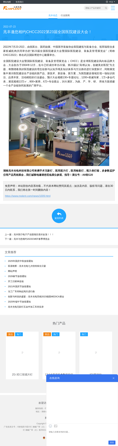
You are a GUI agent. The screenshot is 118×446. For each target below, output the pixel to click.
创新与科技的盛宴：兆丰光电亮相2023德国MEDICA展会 (36, 296)
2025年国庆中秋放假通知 (20, 261)
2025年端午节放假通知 (19, 301)
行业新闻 (65, 15)
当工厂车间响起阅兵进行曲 (21, 291)
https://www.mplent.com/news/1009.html (27, 196)
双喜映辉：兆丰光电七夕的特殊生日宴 (27, 266)
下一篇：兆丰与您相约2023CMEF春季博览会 (27, 239)
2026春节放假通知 (17, 276)
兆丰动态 (52, 15)
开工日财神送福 (16, 281)
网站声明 (12, 271)
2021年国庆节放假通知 (19, 286)
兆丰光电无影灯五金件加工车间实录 (26, 306)
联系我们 (19, 2)
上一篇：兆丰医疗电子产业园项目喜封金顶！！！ (29, 234)
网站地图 (7, 2)
